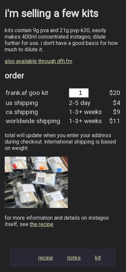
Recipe (45, 258)
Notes (74, 258)
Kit (98, 258)
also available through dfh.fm (38, 61)
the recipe (41, 224)
